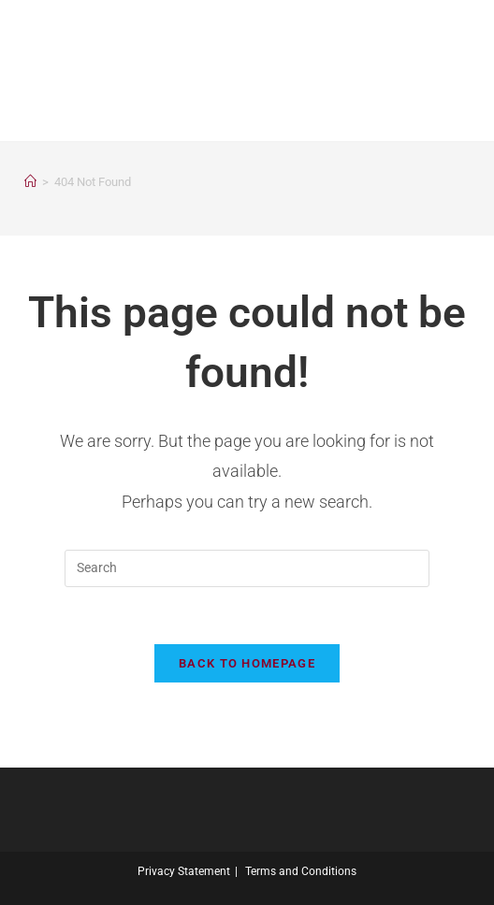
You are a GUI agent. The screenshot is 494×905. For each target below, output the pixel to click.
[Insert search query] (247, 568)
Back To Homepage (247, 663)
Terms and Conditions (300, 871)
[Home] (30, 182)
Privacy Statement (184, 871)
